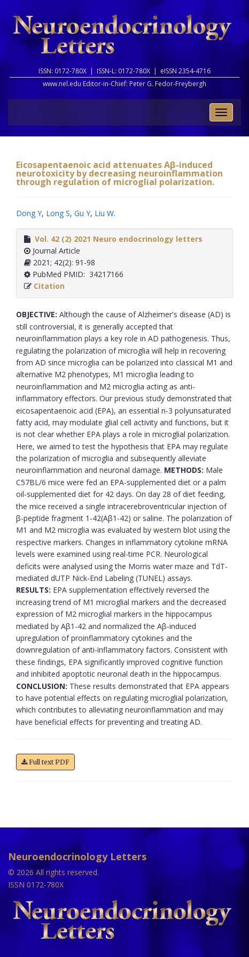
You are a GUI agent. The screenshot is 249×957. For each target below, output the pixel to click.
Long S (58, 213)
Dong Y (29, 213)
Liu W (104, 213)
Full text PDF (45, 762)
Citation (49, 286)
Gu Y (82, 213)
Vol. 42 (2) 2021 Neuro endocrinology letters (119, 239)
